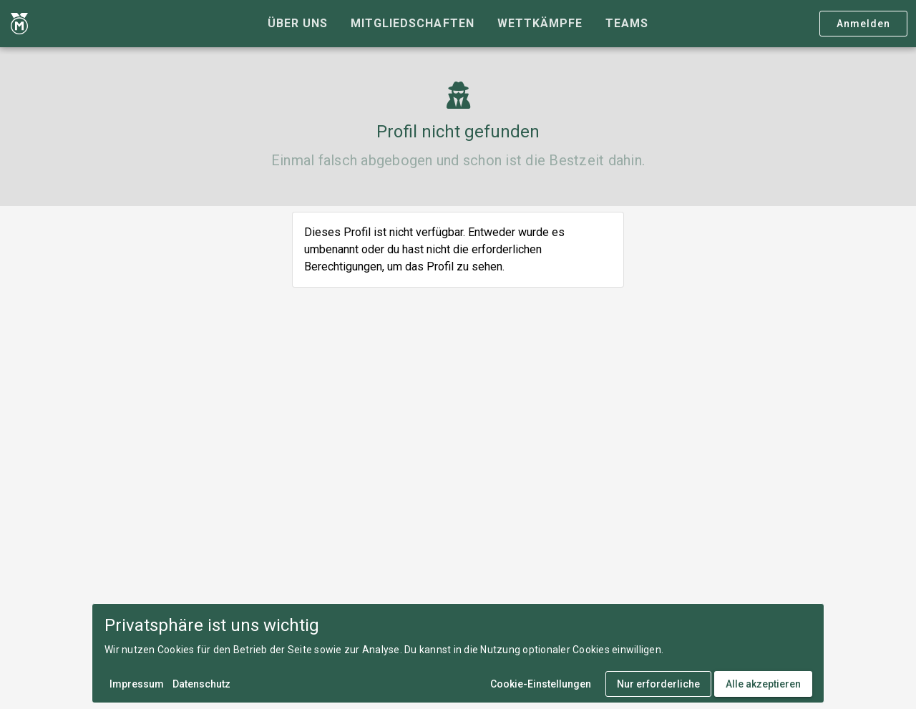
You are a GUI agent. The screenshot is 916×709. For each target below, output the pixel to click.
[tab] (297, 23)
